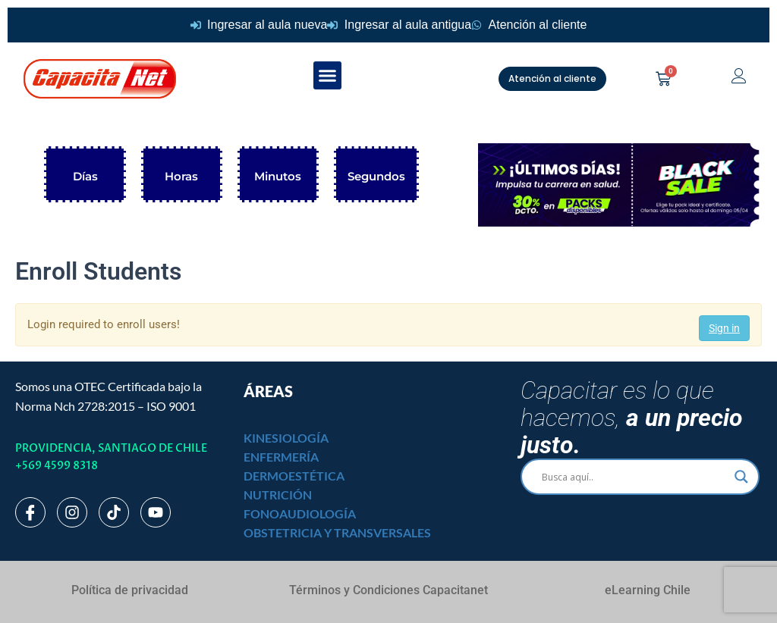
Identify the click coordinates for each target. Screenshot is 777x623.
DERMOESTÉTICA (294, 475)
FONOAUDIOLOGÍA (300, 513)
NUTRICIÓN (278, 494)
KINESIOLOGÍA (286, 437)
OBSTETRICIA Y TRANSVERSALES (337, 532)
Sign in (724, 328)
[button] (327, 75)
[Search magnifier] (741, 476)
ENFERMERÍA (281, 456)
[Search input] (633, 476)
